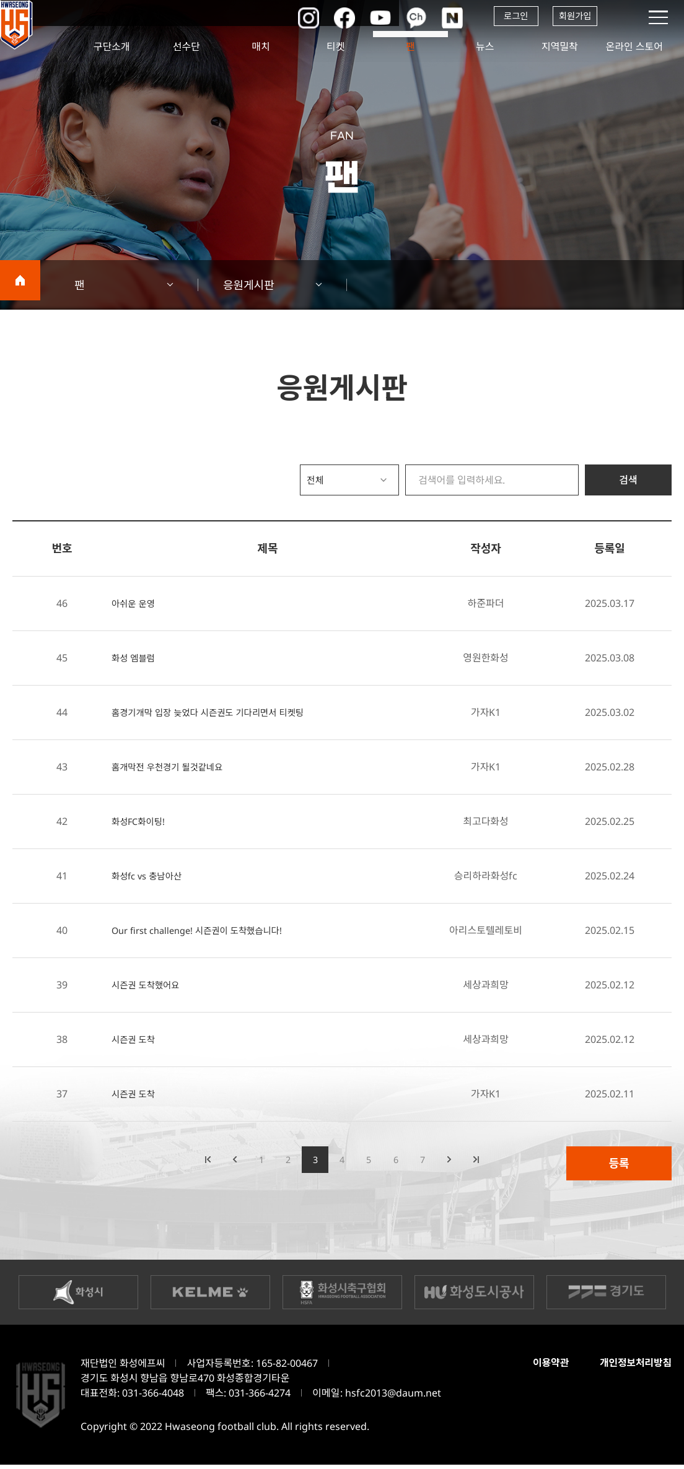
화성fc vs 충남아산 (151, 876)
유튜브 (365, 17)
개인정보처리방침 (633, 1367)
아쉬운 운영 (136, 603)
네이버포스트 (439, 17)
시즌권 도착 (136, 1039)
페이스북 (327, 17)
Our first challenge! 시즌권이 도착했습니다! (206, 930)
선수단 (186, 46)
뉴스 (485, 46)
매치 (261, 46)
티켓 (335, 46)
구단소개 (112, 46)
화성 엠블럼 (136, 658)
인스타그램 (290, 17)
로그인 (504, 17)
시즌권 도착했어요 (149, 985)
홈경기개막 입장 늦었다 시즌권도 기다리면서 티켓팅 (218, 712)
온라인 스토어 (634, 46)
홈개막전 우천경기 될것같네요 (173, 767)
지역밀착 (560, 46)
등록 (618, 1163)
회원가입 (573, 17)
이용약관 (543, 1367)
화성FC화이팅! (141, 821)
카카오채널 (402, 17)
